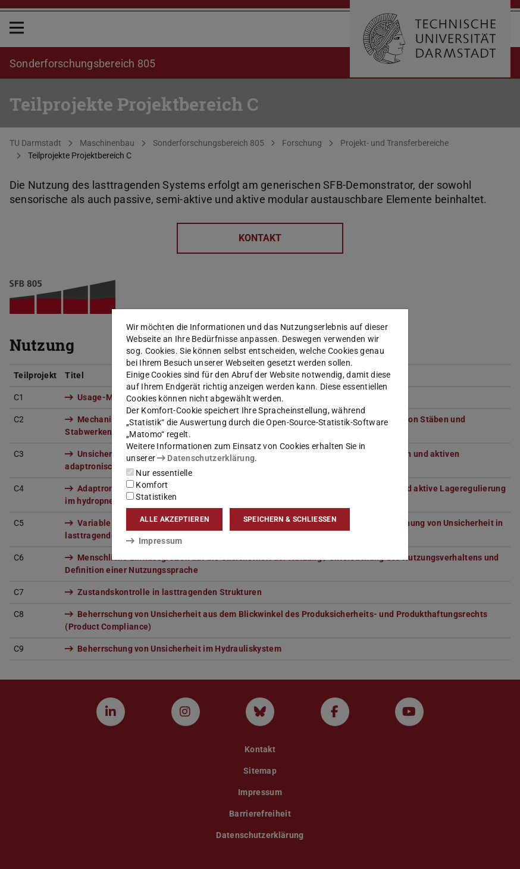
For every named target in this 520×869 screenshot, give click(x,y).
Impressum (154, 541)
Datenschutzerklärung (206, 458)
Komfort (147, 485)
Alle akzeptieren (174, 519)
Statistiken (151, 497)
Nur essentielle (159, 473)
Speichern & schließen (289, 519)
